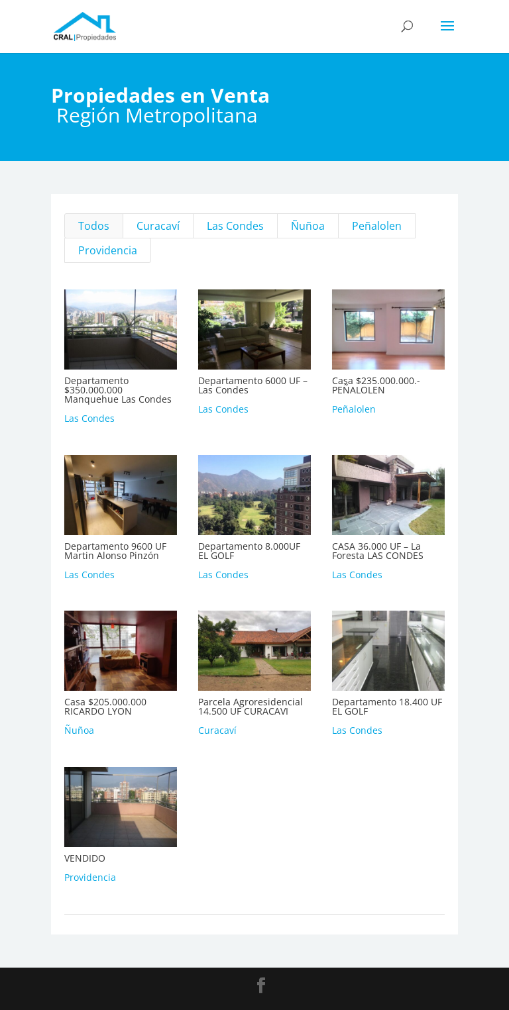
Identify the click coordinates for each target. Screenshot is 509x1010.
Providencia (107, 250)
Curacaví (158, 226)
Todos (93, 226)
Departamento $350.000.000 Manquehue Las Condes (117, 389)
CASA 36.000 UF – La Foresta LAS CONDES (377, 551)
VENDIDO (84, 858)
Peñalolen (377, 226)
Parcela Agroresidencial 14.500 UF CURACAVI (250, 706)
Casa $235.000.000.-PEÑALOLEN (375, 385)
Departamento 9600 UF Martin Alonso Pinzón (115, 551)
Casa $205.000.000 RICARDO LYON (105, 706)
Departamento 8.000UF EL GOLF (249, 551)
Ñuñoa (308, 226)
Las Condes (235, 226)
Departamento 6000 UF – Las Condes (252, 385)
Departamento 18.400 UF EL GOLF (386, 706)
